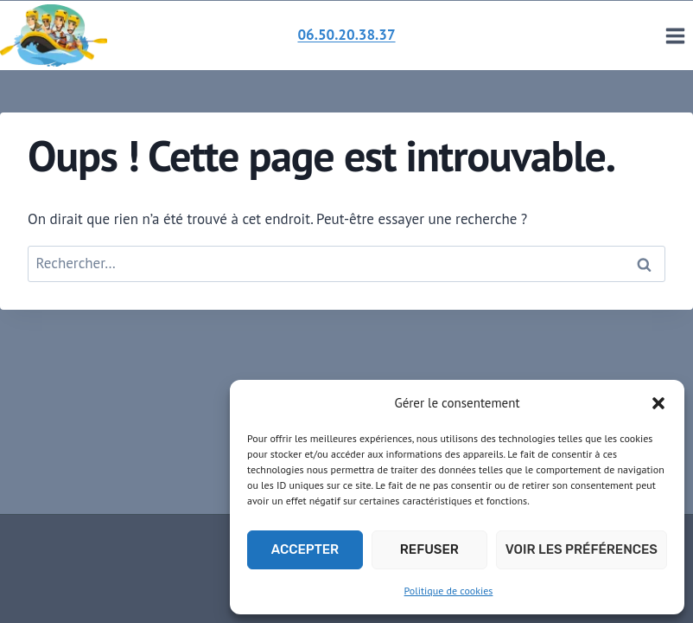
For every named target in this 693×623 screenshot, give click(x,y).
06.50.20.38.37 (346, 34)
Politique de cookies (448, 590)
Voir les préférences (581, 549)
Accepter (305, 549)
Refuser (429, 549)
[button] (658, 403)
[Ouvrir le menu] (675, 35)
